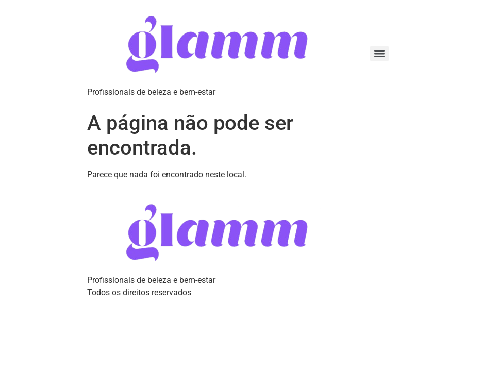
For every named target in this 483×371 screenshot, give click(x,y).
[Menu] (379, 53)
